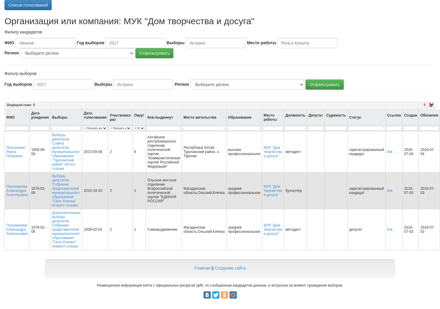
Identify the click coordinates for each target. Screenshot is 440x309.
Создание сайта (230, 268)
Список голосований (28, 5)
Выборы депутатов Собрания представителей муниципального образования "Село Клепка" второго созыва (66, 190)
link (389, 152)
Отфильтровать (154, 53)
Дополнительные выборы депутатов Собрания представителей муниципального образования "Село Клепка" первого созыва (66, 229)
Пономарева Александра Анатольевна (17, 190)
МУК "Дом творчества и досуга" (273, 152)
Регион (11, 53)
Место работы (261, 42)
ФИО (9, 42)
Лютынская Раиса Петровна (15, 152)
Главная (202, 268)
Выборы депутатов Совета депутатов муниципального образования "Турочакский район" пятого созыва (66, 152)
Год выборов (90, 42)
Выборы (175, 42)
